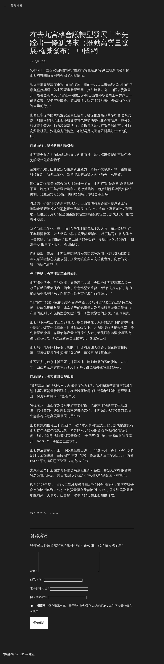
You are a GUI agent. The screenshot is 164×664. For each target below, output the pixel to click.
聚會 (97, 313)
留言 (33, 575)
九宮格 (38, 90)
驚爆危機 (17, 5)
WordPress (21, 658)
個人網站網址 (38, 601)
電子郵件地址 (39, 592)
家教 (63, 209)
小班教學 (70, 121)
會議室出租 (98, 338)
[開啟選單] (5, 6)
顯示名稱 (36, 583)
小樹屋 (69, 450)
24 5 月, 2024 (38, 61)
